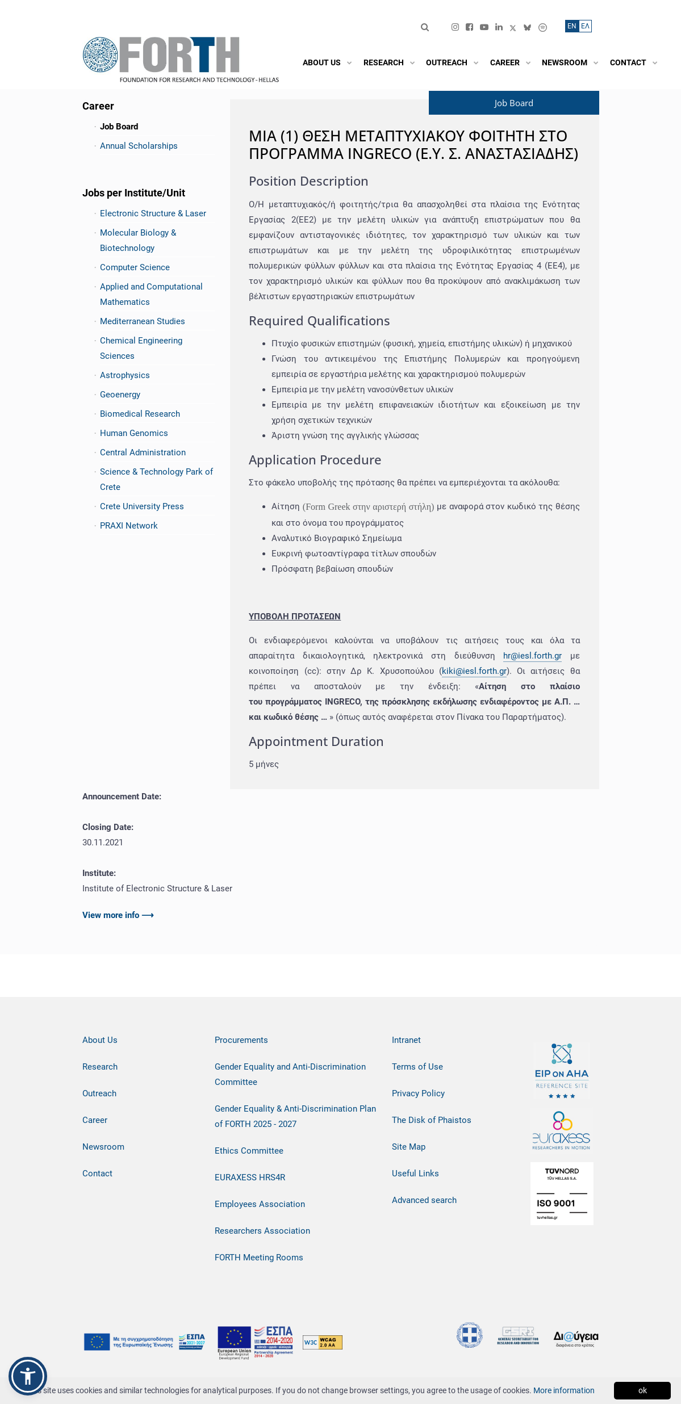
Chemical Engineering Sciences (141, 348)
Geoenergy (120, 394)
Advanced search (424, 1200)
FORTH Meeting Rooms (259, 1257)
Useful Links (415, 1173)
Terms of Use (417, 1067)
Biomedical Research (140, 414)
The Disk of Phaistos (431, 1120)
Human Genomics (134, 433)
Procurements (241, 1040)
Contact (97, 1173)
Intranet (406, 1040)
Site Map (408, 1147)
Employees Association (260, 1204)
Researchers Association (262, 1231)
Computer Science (135, 267)
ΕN (571, 26)
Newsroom (103, 1147)
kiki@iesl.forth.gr (474, 671)
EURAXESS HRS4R (250, 1177)
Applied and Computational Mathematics (151, 294)
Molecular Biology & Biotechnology (138, 240)
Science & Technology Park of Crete (156, 479)
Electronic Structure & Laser (153, 213)
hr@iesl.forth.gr (532, 656)
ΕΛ (585, 26)
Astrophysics (125, 375)
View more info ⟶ (118, 915)
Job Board (119, 126)
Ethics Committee (249, 1151)
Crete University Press (142, 506)
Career (94, 1120)
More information (564, 1390)
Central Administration (143, 452)
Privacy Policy (418, 1093)
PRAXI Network (129, 526)
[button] (27, 1376)
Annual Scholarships (139, 146)
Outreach (99, 1093)
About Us (100, 1040)
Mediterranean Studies (142, 321)
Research (100, 1067)
